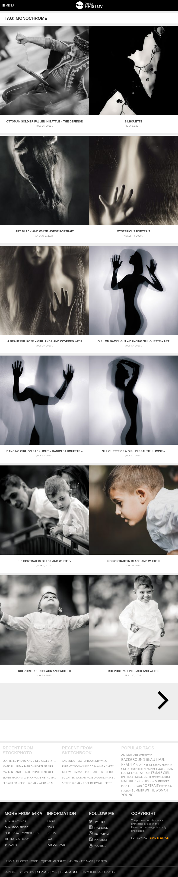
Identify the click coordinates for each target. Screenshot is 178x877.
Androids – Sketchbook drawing (84, 760)
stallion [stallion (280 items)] (126, 790)
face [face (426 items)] (134, 773)
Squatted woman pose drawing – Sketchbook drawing (89, 777)
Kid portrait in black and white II (44, 671)
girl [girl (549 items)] (166, 773)
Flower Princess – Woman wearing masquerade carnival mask (30, 783)
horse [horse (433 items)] (138, 777)
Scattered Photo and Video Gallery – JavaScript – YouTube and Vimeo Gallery (30, 760)
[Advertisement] (90, 730)
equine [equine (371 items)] (125, 773)
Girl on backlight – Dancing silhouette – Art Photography (133, 341)
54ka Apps (11, 844)
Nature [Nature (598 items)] (127, 781)
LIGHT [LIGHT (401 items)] (147, 776)
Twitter (99, 821)
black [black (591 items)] (141, 764)
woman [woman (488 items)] (162, 790)
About (51, 821)
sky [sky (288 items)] (170, 786)
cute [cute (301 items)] (134, 769)
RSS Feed (101, 861)
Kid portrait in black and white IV (44, 561)
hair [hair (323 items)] (123, 776)
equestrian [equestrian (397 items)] (164, 769)
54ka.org (43, 872)
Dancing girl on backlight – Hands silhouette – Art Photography (44, 451)
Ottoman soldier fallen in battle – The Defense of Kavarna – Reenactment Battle (44, 121)
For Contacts (56, 844)
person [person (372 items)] (137, 786)
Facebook (101, 827)
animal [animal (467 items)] (127, 755)
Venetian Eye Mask (81, 861)
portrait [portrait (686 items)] (151, 785)
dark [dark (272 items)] (140, 769)
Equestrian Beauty (53, 861)
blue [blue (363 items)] (149, 765)
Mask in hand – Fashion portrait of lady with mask (30, 772)
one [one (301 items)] (137, 781)
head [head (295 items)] (130, 776)
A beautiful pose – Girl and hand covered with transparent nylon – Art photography (44, 341)
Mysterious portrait (133, 231)
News (50, 827)
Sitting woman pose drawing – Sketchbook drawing (89, 783)
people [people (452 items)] (126, 786)
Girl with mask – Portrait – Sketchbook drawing (89, 772)
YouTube (100, 845)
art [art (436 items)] (135, 755)
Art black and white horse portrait (44, 231)
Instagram (101, 833)
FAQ (49, 839)
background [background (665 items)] (133, 759)
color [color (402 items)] (125, 769)
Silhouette (133, 121)
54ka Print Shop (15, 821)
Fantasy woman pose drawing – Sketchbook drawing (89, 766)
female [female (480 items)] (156, 773)
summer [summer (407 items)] (138, 790)
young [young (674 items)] (127, 794)
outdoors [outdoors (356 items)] (162, 781)
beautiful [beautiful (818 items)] (155, 759)
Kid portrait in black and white (133, 671)
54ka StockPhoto (17, 827)
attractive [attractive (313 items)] (145, 755)
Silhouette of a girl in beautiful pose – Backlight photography (133, 451)
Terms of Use (69, 872)
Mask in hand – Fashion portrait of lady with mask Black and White (30, 766)
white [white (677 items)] (150, 790)
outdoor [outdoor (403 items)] (147, 781)
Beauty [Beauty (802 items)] (128, 764)
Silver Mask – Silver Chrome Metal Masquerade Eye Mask (30, 777)
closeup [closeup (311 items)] (167, 765)
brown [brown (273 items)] (157, 765)
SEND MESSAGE (159, 837)
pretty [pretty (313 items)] (163, 786)
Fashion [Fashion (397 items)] (144, 773)
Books (51, 833)
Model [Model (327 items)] (166, 776)
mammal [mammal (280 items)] (157, 776)
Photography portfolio (22, 833)
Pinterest (100, 839)
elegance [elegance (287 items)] (150, 769)
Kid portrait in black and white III (133, 561)
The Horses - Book (17, 839)
